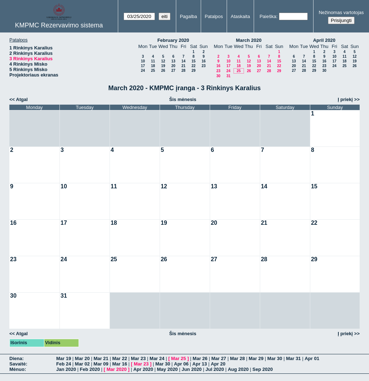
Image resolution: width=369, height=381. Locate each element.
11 (153, 61)
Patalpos (214, 16)
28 (183, 71)
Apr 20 (218, 364)
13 (173, 61)
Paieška (267, 16)
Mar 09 (101, 364)
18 (153, 66)
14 (183, 61)
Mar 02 (82, 364)
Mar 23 (138, 358)
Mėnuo (17, 369)
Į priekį (345, 99)
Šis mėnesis (182, 99)
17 (143, 66)
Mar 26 (200, 358)
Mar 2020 (117, 369)
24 (143, 71)
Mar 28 (237, 358)
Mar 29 (256, 358)
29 (193, 71)
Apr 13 (199, 364)
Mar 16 (119, 364)
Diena (15, 358)
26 (163, 71)
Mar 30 (274, 358)
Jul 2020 (214, 369)
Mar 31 (293, 358)
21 (183, 66)
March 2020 (249, 40)
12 (163, 61)
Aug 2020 (238, 369)
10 (143, 61)
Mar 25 (178, 358)
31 (228, 76)
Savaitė (17, 364)
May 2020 (167, 369)
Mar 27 (218, 358)
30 (218, 76)
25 (153, 71)
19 (163, 66)
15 (193, 61)
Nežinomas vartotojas (341, 12)
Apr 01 (311, 358)
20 (173, 66)
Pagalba (188, 16)
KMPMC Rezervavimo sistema (59, 25)
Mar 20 (82, 358)
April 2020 (324, 40)
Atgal (22, 99)
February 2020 (173, 40)
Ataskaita (240, 16)
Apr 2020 (143, 369)
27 (173, 71)
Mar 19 (63, 358)
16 (203, 61)
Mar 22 (119, 358)
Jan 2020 (66, 369)
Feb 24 (63, 364)
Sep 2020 (263, 369)
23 (203, 66)
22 (193, 66)
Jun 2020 (192, 369)
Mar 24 (157, 358)
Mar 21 (101, 358)
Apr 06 (181, 364)
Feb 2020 (90, 369)
